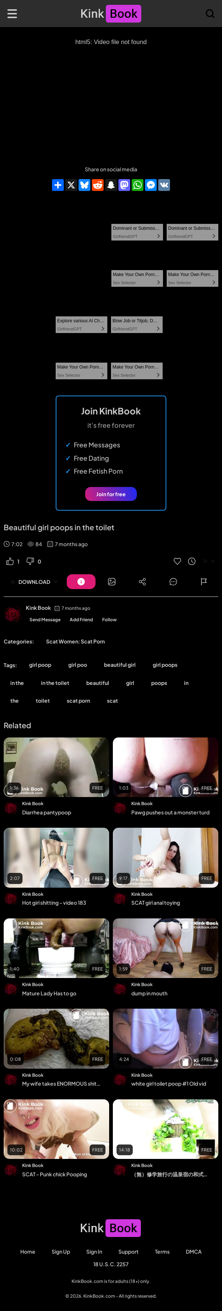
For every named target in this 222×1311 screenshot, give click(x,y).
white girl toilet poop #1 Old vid (168, 1083)
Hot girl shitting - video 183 (54, 902)
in (186, 682)
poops (159, 682)
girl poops (165, 664)
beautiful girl (120, 664)
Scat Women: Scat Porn (75, 641)
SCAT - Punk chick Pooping (54, 1174)
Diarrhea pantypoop (46, 812)
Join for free (111, 494)
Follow (109, 619)
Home (27, 1251)
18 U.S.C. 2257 (111, 1264)
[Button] (81, 581)
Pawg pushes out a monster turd (170, 812)
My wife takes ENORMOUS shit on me (61, 1083)
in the (17, 682)
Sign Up (61, 1251)
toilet (43, 700)
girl (130, 682)
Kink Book (38, 607)
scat (112, 700)
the (14, 700)
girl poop (40, 664)
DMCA (194, 1251)
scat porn (78, 700)
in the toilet (55, 682)
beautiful (97, 682)
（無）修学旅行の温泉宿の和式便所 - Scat (170, 1174)
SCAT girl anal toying (155, 902)
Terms (162, 1251)
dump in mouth (149, 993)
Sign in (94, 1251)
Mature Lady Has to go (49, 993)
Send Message (45, 619)
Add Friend (81, 619)
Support (128, 1251)
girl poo (77, 664)
